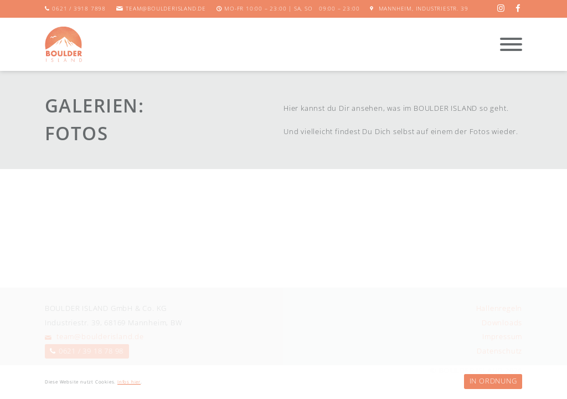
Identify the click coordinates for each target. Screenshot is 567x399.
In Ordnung (493, 381)
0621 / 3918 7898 (79, 8)
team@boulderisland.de (166, 8)
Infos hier (129, 382)
